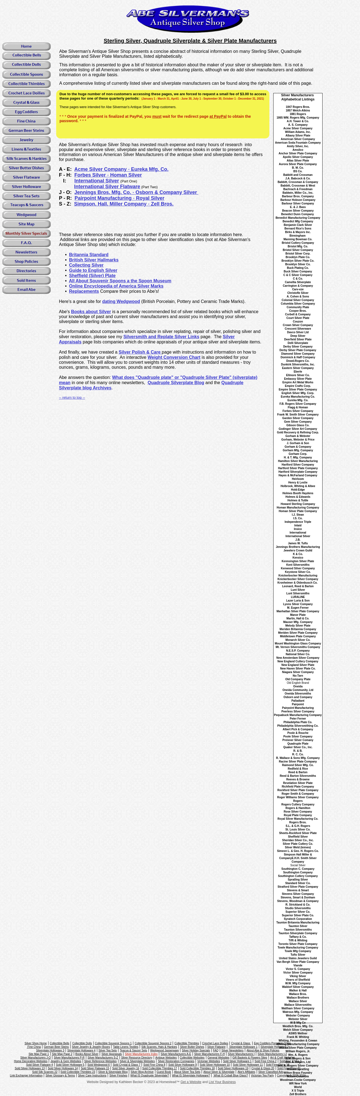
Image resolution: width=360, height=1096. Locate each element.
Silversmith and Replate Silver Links (161, 336)
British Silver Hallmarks (94, 260)
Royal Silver (149, 198)
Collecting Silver (86, 265)
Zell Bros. (162, 204)
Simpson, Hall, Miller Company (111, 204)
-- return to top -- (72, 397)
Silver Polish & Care (140, 352)
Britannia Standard (89, 254)
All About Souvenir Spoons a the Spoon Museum (120, 280)
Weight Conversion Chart (174, 357)
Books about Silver (91, 311)
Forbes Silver (90, 175)
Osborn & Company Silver (166, 192)
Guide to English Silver (93, 270)
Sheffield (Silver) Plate (92, 275)
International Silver (96, 181)
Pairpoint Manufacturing (104, 198)
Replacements (84, 291)
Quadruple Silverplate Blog (176, 382)
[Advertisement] (176, 220)
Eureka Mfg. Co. (149, 169)
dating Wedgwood (121, 301)
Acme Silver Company (101, 169)
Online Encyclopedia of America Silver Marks (116, 286)
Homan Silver (125, 175)
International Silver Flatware (107, 186)
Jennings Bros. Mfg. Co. (103, 192)
